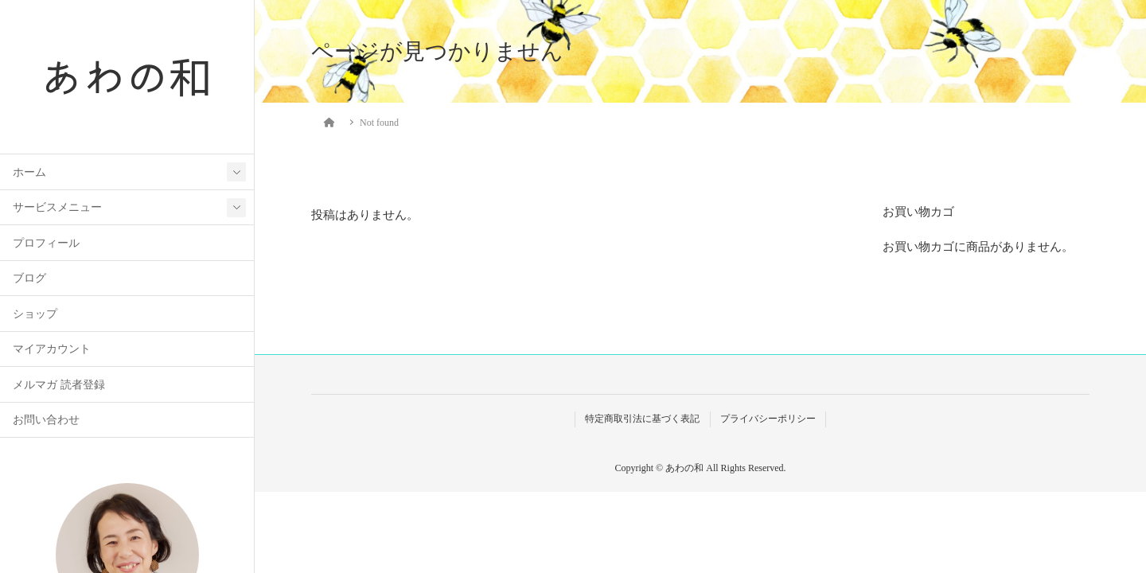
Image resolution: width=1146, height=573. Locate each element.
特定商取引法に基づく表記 (642, 418)
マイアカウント (52, 349)
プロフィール (46, 243)
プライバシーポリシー (768, 418)
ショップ (35, 314)
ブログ (29, 278)
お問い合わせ (46, 420)
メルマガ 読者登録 (58, 385)
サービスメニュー (57, 207)
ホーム (29, 172)
